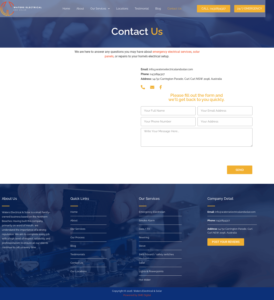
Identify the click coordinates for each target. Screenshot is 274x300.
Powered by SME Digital (137, 295)
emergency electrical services (172, 52)
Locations (126, 8)
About (84, 8)
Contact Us (178, 8)
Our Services (104, 8)
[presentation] (170, 156)
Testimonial (146, 8)
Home (70, 8)
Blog (162, 8)
